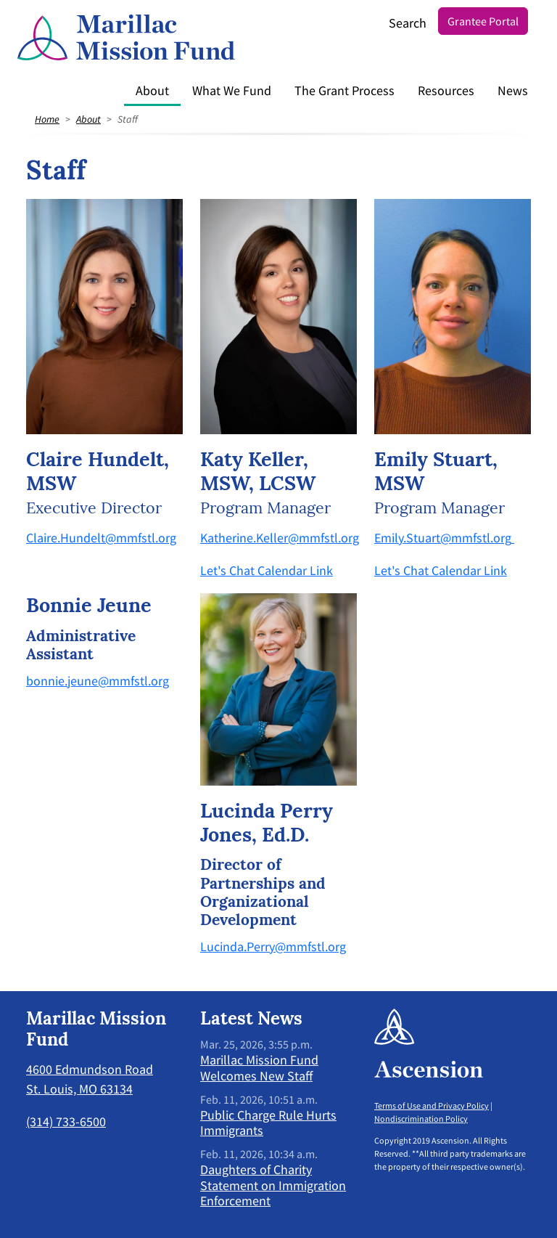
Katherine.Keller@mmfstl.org (279, 537)
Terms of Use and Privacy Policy (431, 1105)
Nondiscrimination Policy (421, 1118)
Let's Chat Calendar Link (266, 570)
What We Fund (231, 90)
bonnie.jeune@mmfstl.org (97, 680)
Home (47, 119)
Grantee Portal (483, 21)
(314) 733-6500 (66, 1121)
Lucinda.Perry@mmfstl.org (273, 946)
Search (407, 23)
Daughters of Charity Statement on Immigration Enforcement (273, 1185)
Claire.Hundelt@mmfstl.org (101, 537)
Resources (446, 90)
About (152, 90)
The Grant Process (344, 90)
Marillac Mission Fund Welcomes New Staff (259, 1067)
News (513, 90)
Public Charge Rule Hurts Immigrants (268, 1123)
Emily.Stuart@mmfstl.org (442, 537)
